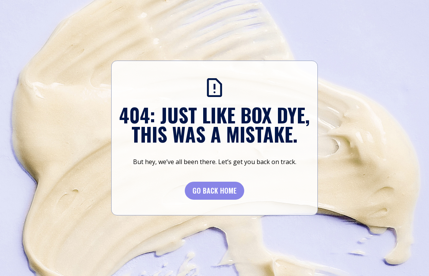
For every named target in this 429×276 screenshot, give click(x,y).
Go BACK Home (214, 191)
